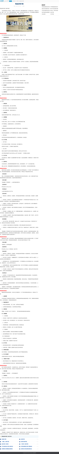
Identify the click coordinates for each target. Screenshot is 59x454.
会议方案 (52, 12)
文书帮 (10, 1)
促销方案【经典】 (5, 444)
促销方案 (23, 439)
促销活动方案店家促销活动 (26, 448)
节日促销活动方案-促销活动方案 (7, 446)
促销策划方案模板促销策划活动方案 (7, 448)
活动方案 (43, 14)
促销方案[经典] (24, 441)
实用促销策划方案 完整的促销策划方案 (26, 446)
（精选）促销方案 (5, 441)
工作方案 (52, 14)
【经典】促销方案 (24, 444)
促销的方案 (4, 439)
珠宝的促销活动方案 (46, 6)
